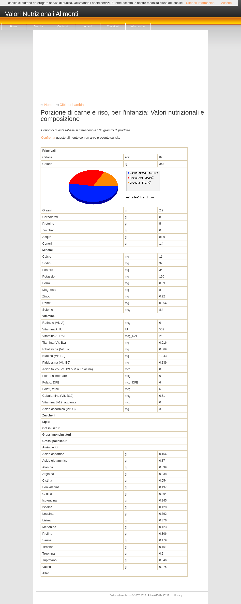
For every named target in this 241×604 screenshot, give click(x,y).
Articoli (88, 26)
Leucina (48, 514)
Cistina (47, 480)
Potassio (48, 276)
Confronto (63, 26)
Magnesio (49, 290)
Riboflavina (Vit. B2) (56, 349)
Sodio (46, 263)
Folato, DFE (50, 382)
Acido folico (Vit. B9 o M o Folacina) (67, 369)
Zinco (46, 296)
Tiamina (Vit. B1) (54, 342)
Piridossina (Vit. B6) (56, 362)
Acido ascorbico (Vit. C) (59, 409)
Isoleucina (49, 500)
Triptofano (49, 560)
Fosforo (47, 270)
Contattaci (113, 26)
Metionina (49, 527)
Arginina (48, 474)
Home (13, 26)
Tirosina (48, 547)
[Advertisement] (122, 68)
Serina (47, 540)
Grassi (47, 210)
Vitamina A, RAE (54, 336)
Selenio (47, 309)
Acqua (46, 237)
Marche (38, 26)
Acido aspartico (53, 454)
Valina (46, 567)
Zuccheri (48, 230)
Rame (46, 303)
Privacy (178, 595)
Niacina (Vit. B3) (53, 356)
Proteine (48, 223)
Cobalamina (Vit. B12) (58, 396)
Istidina (47, 507)
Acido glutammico (55, 460)
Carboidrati (50, 217)
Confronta (48, 137)
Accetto (226, 3)
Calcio (46, 256)
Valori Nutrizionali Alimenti (41, 14)
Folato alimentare (54, 376)
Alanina (47, 467)
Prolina (47, 533)
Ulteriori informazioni (200, 3)
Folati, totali (50, 389)
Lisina (46, 520)
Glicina (47, 494)
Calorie (47, 157)
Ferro (46, 283)
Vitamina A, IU (52, 329)
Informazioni (138, 26)
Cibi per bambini (72, 105)
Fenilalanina (51, 487)
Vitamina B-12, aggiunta (59, 402)
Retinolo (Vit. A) (53, 322)
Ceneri (47, 243)
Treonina (48, 553)
